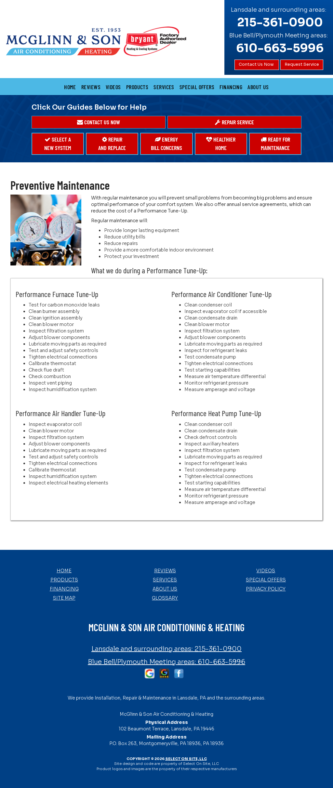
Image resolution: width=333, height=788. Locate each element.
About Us (258, 86)
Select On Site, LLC (186, 758)
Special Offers (197, 86)
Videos (113, 86)
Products (137, 86)
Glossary (165, 598)
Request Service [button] (302, 64)
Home (70, 86)
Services (163, 86)
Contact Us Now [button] (257, 64)
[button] (99, 122)
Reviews (90, 86)
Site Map (64, 598)
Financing (231, 86)
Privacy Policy (266, 589)
